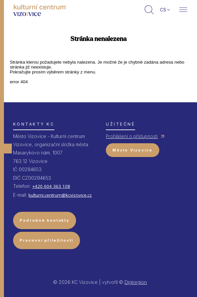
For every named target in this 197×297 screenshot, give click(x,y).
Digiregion (136, 282)
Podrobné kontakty (44, 220)
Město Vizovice (132, 150)
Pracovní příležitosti (46, 240)
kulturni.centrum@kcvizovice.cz (60, 195)
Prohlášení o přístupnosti (132, 136)
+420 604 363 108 (51, 186)
